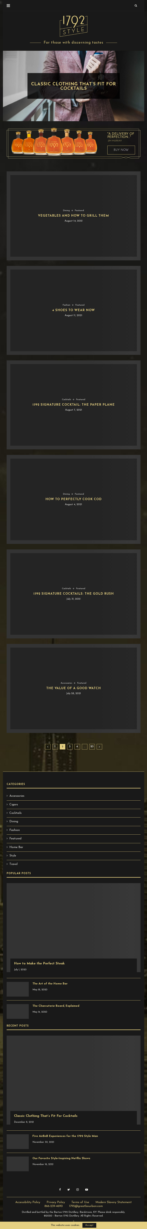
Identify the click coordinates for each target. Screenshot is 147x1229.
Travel (13, 864)
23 (92, 746)
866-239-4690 (53, 1206)
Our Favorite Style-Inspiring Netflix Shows (62, 1158)
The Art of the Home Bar (50, 983)
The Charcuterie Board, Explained (56, 1006)
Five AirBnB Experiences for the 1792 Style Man (66, 1136)
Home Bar (16, 847)
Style (80, 78)
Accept (89, 1225)
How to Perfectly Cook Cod (73, 499)
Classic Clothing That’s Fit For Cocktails (73, 86)
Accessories (66, 683)
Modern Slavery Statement (114, 1202)
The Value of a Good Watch (73, 688)
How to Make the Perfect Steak (39, 963)
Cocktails (66, 399)
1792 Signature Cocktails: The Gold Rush (73, 594)
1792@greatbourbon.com (86, 1206)
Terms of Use (80, 1202)
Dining (65, 210)
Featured (80, 210)
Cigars (13, 804)
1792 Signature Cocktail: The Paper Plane (73, 405)
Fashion (68, 78)
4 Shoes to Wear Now (73, 310)
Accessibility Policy (27, 1202)
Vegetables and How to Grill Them (73, 216)
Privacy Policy (56, 1202)
